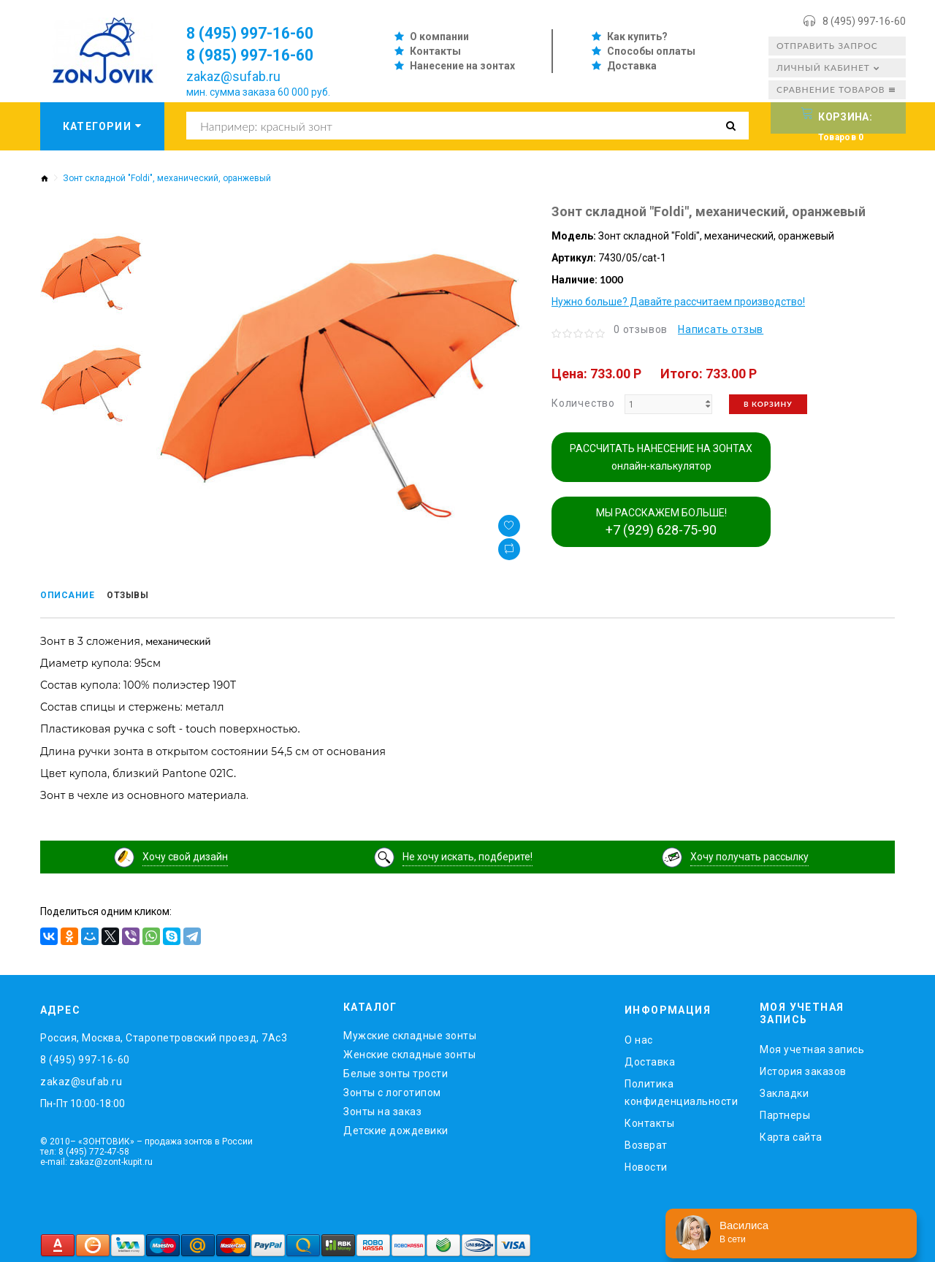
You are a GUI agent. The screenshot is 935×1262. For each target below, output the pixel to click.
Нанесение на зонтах (462, 66)
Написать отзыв (720, 329)
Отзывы (143, 597)
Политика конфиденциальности (681, 1089)
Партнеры (785, 1112)
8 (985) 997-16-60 (259, 55)
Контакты (435, 51)
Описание (72, 597)
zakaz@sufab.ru (233, 76)
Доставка (632, 66)
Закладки (784, 1090)
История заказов (803, 1068)
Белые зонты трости (395, 1070)
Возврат (646, 1142)
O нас (639, 1037)
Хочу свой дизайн (185, 854)
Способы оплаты (651, 51)
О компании (439, 36)
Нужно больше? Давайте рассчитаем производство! (678, 301)
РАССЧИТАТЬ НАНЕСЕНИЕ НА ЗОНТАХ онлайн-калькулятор (661, 457)
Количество (583, 403)
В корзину (768, 403)
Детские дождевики (396, 1127)
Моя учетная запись (812, 1046)
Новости (646, 1164)
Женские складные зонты (409, 1052)
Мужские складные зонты (409, 1033)
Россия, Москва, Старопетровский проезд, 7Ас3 (163, 1035)
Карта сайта (791, 1134)
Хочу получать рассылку (749, 854)
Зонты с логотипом (392, 1089)
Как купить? (637, 36)
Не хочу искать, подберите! (467, 854)
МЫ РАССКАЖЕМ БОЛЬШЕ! (661, 522)
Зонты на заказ (382, 1108)
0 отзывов (641, 329)
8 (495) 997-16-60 (864, 21)
